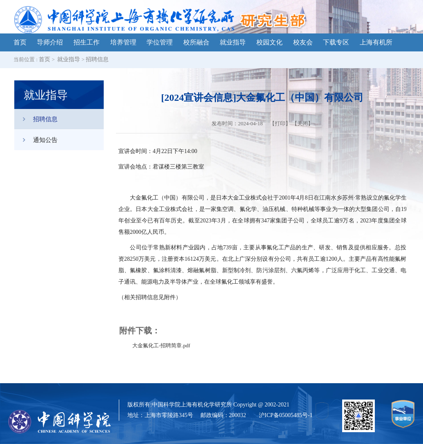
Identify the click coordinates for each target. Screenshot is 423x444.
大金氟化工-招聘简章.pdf (161, 345)
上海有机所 (376, 42)
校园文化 (269, 42)
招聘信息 (97, 59)
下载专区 (336, 42)
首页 (20, 42)
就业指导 (233, 42)
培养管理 (123, 42)
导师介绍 (50, 42)
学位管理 (160, 42)
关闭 (302, 123)
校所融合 (196, 42)
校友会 (303, 42)
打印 (280, 123)
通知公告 (36, 140)
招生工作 (86, 42)
